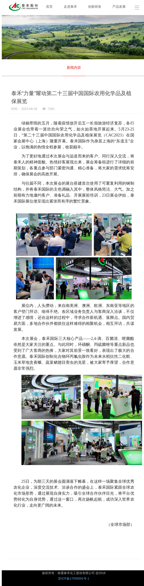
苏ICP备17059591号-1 (73, 578)
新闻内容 (74, 67)
